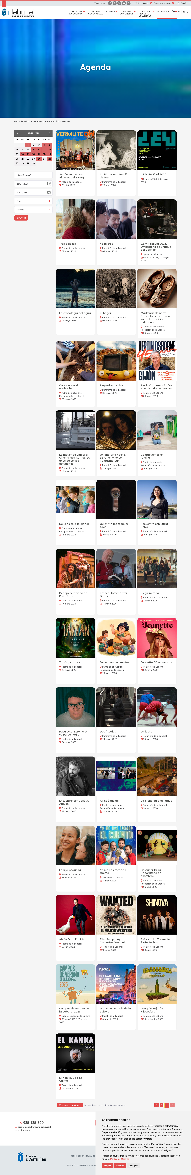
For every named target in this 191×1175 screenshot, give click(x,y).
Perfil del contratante (83, 1156)
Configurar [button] (133, 1166)
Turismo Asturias (142, 3)
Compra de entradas (162, 3)
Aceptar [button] (107, 1166)
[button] (185, 3)
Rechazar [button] (120, 1166)
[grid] (33, 153)
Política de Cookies (119, 1159)
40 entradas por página (70, 1105)
